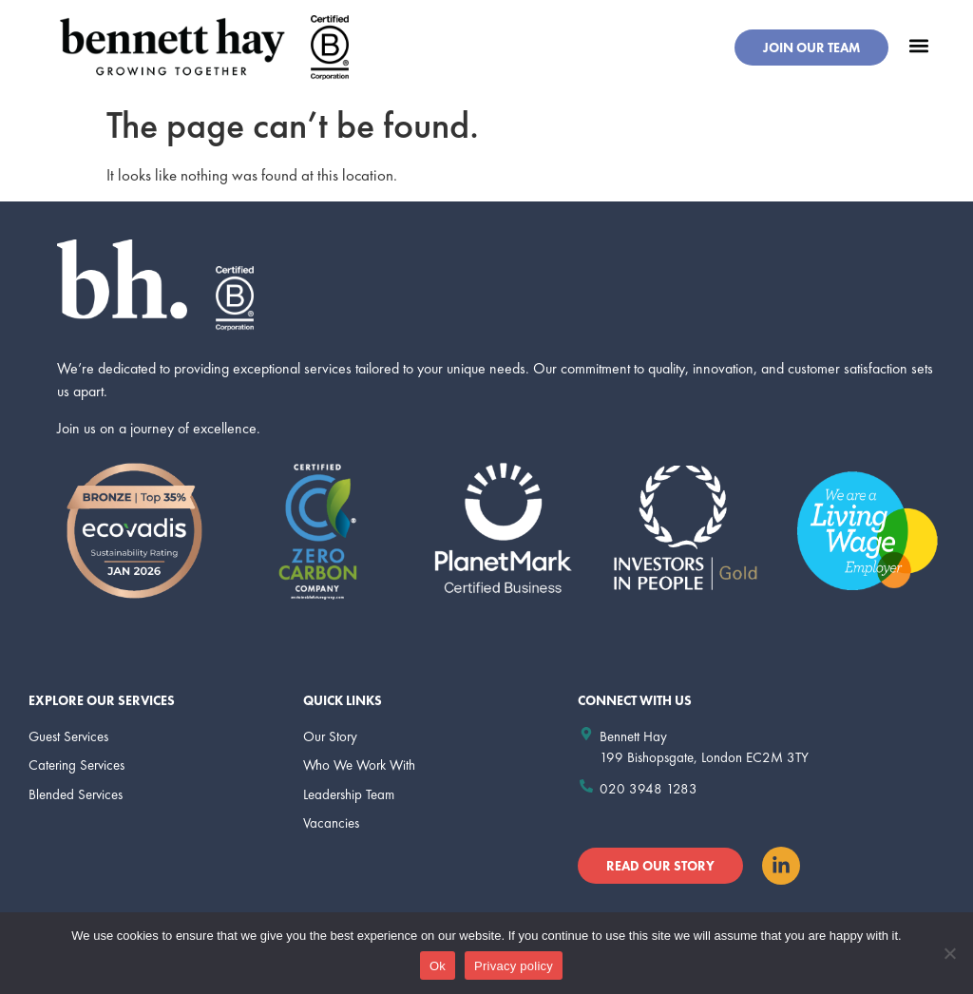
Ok (437, 966)
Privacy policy (513, 966)
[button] (918, 45)
